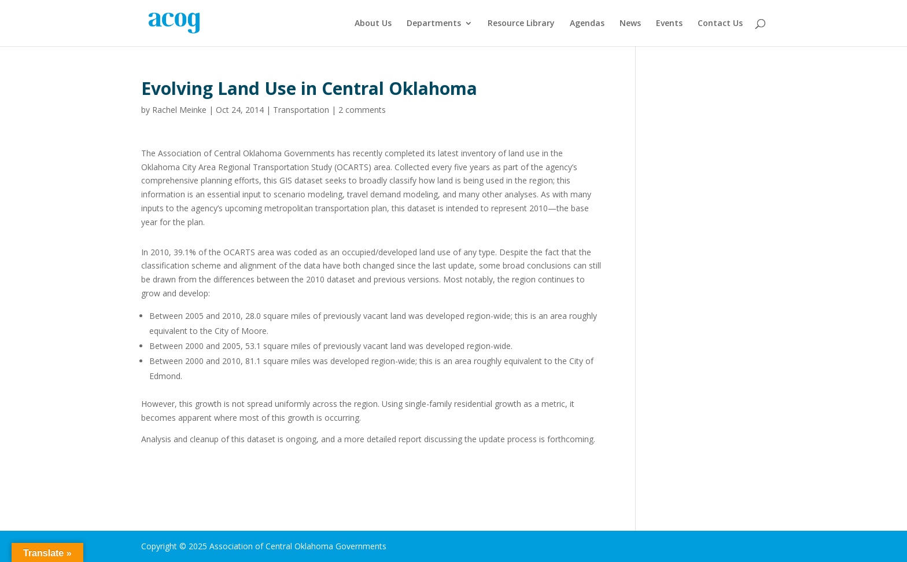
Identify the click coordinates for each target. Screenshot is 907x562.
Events (669, 23)
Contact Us (720, 23)
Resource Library (521, 23)
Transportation (301, 109)
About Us (373, 23)
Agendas (587, 23)
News (630, 23)
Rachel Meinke (179, 109)
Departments (434, 23)
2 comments (362, 109)
